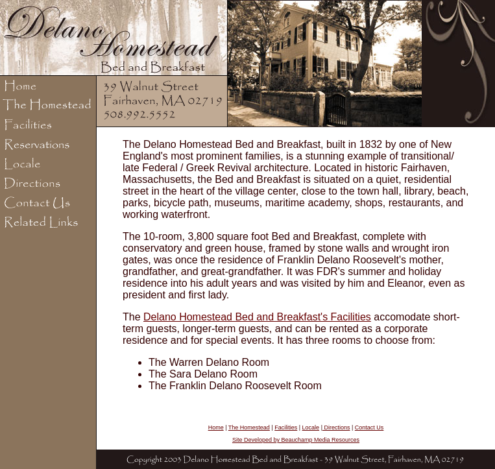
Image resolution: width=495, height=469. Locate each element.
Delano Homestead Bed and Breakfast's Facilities (257, 316)
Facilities (285, 427)
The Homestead (249, 427)
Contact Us (369, 427)
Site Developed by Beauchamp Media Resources (295, 440)
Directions (336, 427)
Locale (311, 427)
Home (216, 427)
